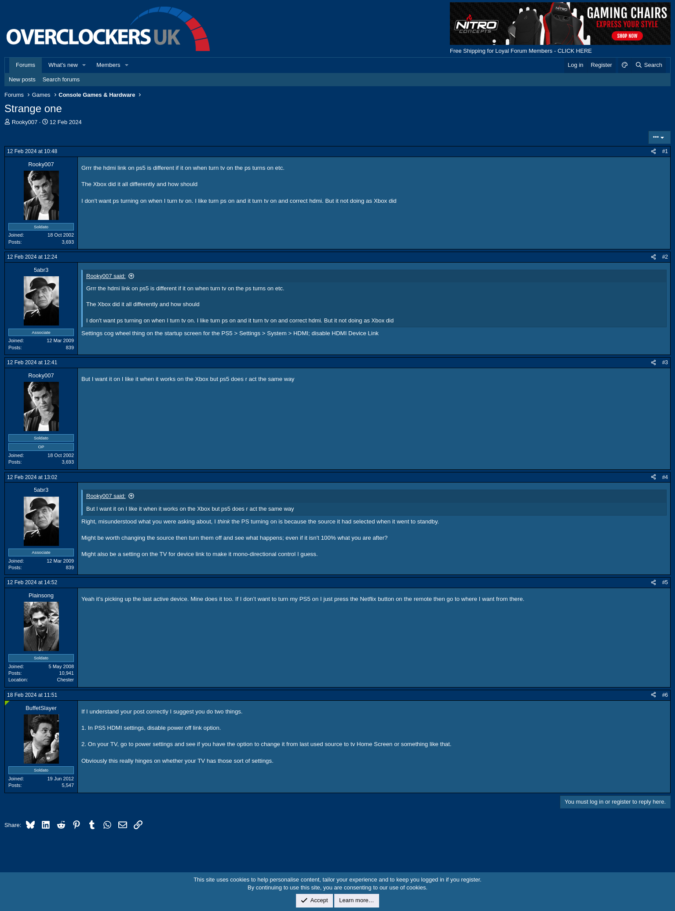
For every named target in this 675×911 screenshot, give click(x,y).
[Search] (648, 65)
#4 (665, 477)
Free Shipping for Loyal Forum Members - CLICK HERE (521, 51)
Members (108, 65)
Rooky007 (25, 122)
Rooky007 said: (106, 276)
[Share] (653, 151)
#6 (665, 695)
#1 (665, 151)
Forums (25, 65)
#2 (665, 257)
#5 (665, 582)
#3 (665, 362)
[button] (84, 65)
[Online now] (7, 703)
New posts (22, 79)
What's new (63, 65)
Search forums (61, 79)
